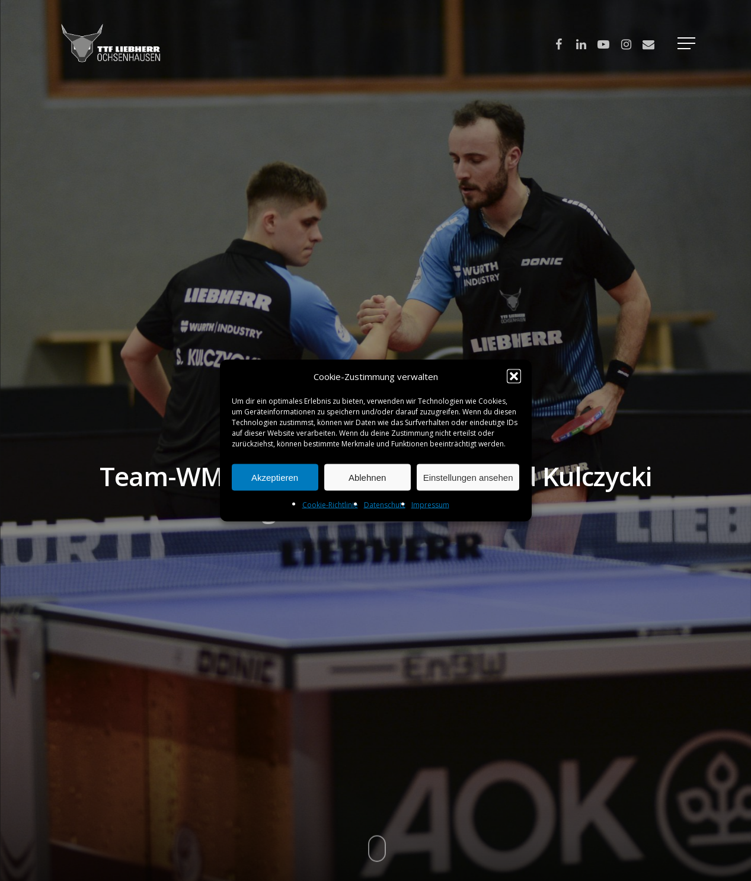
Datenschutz (384, 505)
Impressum (430, 505)
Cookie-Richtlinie (330, 505)
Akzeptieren (274, 477)
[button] (514, 376)
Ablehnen (367, 477)
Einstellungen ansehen (468, 477)
